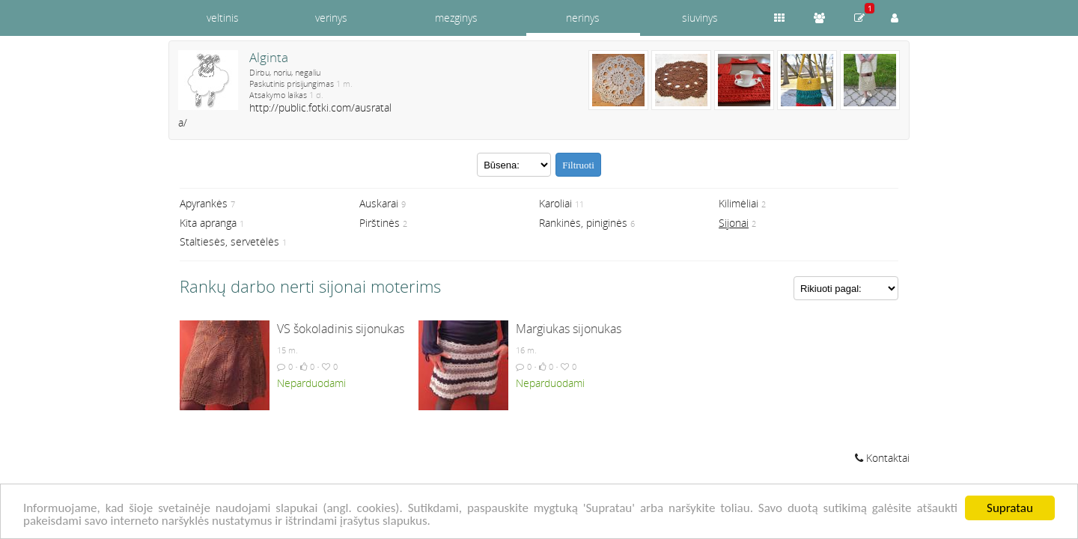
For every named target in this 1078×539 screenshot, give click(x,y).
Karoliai (555, 203)
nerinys (583, 17)
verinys (331, 17)
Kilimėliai (738, 203)
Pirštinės (379, 223)
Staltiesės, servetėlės (229, 241)
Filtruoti (578, 165)
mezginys (456, 17)
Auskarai (378, 203)
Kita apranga (208, 223)
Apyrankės (204, 203)
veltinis (223, 17)
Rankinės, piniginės (583, 223)
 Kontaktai (882, 458)
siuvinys (700, 17)
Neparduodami (311, 383)
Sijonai (734, 223)
